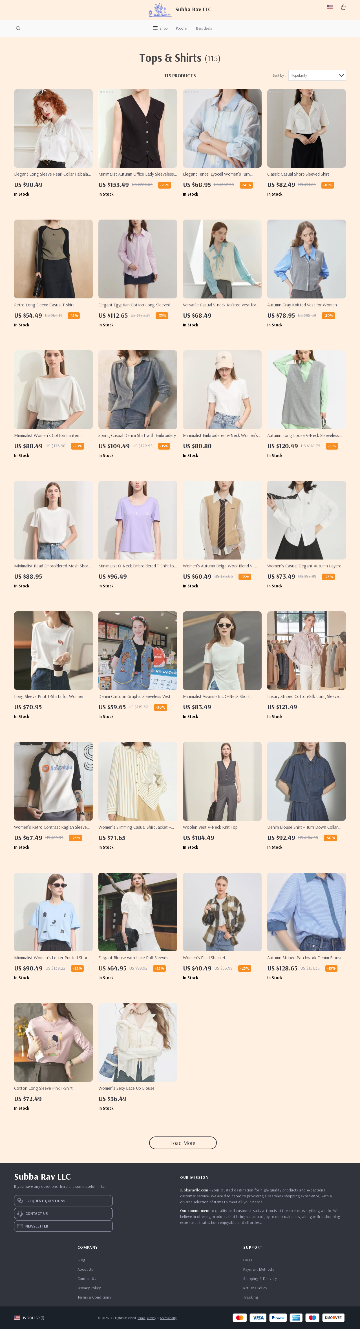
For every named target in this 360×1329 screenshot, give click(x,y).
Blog (81, 1259)
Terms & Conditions (94, 1297)
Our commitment (195, 1210)
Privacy (151, 1318)
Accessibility (168, 1318)
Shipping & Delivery (260, 1278)
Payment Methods (258, 1269)
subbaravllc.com (194, 1190)
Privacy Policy (89, 1287)
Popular (182, 28)
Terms (141, 1318)
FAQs (247, 1259)
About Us (85, 1269)
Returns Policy (255, 1287)
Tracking (250, 1297)
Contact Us (87, 1278)
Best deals (204, 28)
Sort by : (279, 75)
